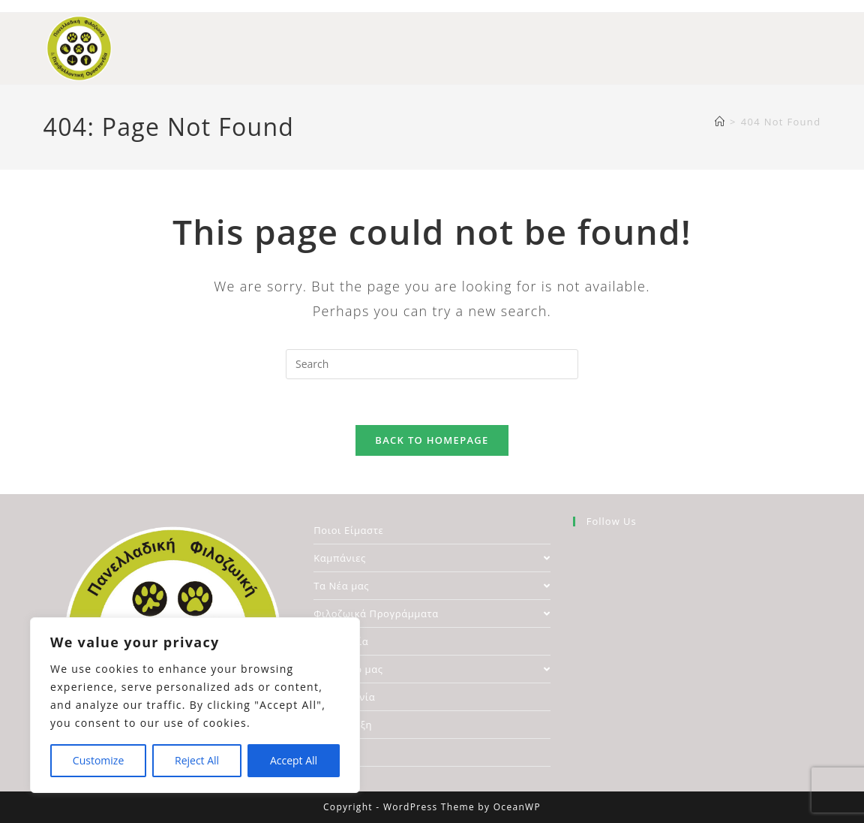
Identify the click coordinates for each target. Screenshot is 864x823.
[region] (195, 705)
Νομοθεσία (341, 641)
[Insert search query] (432, 364)
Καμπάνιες (432, 558)
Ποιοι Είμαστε (348, 530)
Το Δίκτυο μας (432, 669)
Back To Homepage (431, 440)
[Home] (720, 121)
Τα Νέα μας (432, 585)
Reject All (197, 760)
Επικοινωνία (344, 697)
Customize (98, 760)
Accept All (293, 760)
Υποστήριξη (343, 724)
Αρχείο (330, 752)
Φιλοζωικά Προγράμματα (432, 613)
